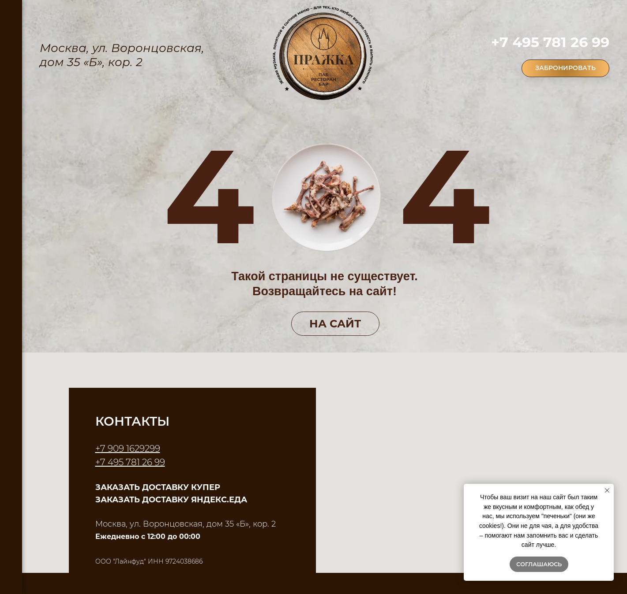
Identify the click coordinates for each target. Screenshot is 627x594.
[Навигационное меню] (11, 13)
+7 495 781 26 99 (550, 42)
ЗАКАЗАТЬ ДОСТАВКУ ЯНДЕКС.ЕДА (171, 500)
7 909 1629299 (130, 448)
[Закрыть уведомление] (607, 490)
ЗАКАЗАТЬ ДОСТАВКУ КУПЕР (157, 487)
